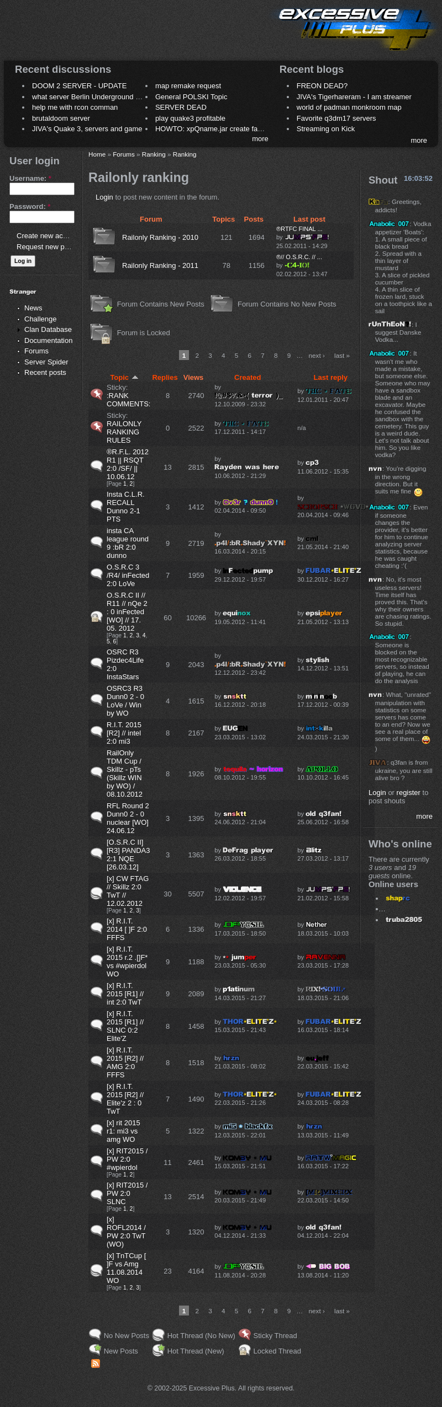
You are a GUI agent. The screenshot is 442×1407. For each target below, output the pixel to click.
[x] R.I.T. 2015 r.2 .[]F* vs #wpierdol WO (127, 961)
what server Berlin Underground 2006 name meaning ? (119, 97)
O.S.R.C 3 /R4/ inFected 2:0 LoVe (128, 575)
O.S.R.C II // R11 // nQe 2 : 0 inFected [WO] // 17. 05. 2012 (127, 611)
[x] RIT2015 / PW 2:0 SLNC (127, 1193)
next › (317, 355)
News (33, 308)
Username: (30, 178)
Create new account (49, 236)
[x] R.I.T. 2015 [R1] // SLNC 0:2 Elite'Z (125, 1026)
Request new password (54, 247)
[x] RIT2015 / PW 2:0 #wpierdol (127, 1159)
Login (104, 197)
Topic (124, 377)
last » (342, 355)
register (408, 792)
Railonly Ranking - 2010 (160, 237)
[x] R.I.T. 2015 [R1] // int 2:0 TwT (125, 993)
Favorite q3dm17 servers (336, 118)
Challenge (40, 319)
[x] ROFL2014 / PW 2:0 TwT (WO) (126, 1231)
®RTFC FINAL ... (299, 228)
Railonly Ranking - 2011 (160, 265)
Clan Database (48, 329)
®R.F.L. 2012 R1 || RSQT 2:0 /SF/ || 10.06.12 (128, 464)
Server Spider (46, 362)
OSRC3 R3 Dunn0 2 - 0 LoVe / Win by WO (125, 700)
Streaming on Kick (326, 129)
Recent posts (45, 372)
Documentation (48, 340)
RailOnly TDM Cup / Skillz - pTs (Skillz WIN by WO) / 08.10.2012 (125, 773)
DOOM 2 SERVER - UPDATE (79, 86)
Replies (164, 377)
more (260, 139)
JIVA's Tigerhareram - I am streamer (354, 97)
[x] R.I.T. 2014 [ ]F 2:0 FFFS (127, 929)
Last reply (331, 377)
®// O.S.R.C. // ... (299, 257)
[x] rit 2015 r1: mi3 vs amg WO (123, 1131)
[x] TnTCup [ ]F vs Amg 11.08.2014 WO (126, 1268)
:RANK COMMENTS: (128, 399)
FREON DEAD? (322, 86)
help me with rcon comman (75, 107)
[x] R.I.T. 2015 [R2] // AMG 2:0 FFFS (125, 1062)
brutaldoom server (61, 118)
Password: (29, 206)
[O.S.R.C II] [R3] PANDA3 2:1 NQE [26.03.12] (128, 854)
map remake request (188, 86)
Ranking (154, 154)
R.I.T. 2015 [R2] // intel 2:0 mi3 (124, 733)
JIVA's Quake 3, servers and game (87, 129)
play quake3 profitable (190, 118)
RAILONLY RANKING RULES (124, 432)
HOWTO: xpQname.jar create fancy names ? (226, 129)
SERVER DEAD (181, 107)
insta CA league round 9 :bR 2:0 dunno (128, 543)
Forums (36, 351)
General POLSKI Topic (191, 97)
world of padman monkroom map (349, 107)
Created (247, 377)
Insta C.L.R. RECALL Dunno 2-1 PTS (126, 506)
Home (97, 154)
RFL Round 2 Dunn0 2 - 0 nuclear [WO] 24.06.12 (128, 818)
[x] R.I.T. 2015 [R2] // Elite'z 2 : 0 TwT (125, 1098)
